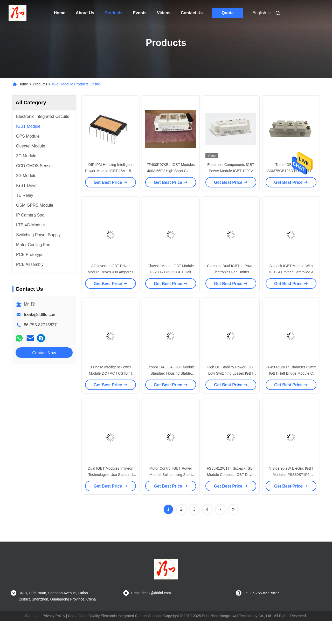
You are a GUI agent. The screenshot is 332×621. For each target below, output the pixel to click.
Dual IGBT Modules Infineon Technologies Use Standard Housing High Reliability (110, 474)
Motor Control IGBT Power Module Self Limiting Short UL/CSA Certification (170, 474)
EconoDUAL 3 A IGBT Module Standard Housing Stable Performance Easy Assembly (171, 373)
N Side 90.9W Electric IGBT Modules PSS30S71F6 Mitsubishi (291, 474)
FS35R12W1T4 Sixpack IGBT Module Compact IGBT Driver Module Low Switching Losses (230, 474)
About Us (85, 13)
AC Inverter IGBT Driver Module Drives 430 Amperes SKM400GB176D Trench (110, 272)
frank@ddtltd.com (40, 314)
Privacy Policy (54, 616)
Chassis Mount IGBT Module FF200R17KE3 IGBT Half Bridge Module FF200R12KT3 (171, 272)
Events (139, 13)
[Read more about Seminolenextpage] (220, 509)
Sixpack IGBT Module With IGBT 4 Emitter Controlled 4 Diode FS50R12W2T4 (291, 272)
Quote (227, 13)
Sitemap (31, 616)
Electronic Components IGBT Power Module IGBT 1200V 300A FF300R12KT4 (230, 171)
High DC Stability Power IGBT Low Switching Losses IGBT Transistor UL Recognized (231, 373)
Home (59, 13)
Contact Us (192, 13)
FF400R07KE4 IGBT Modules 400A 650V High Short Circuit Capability (171, 171)
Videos (163, 13)
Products (113, 13)
